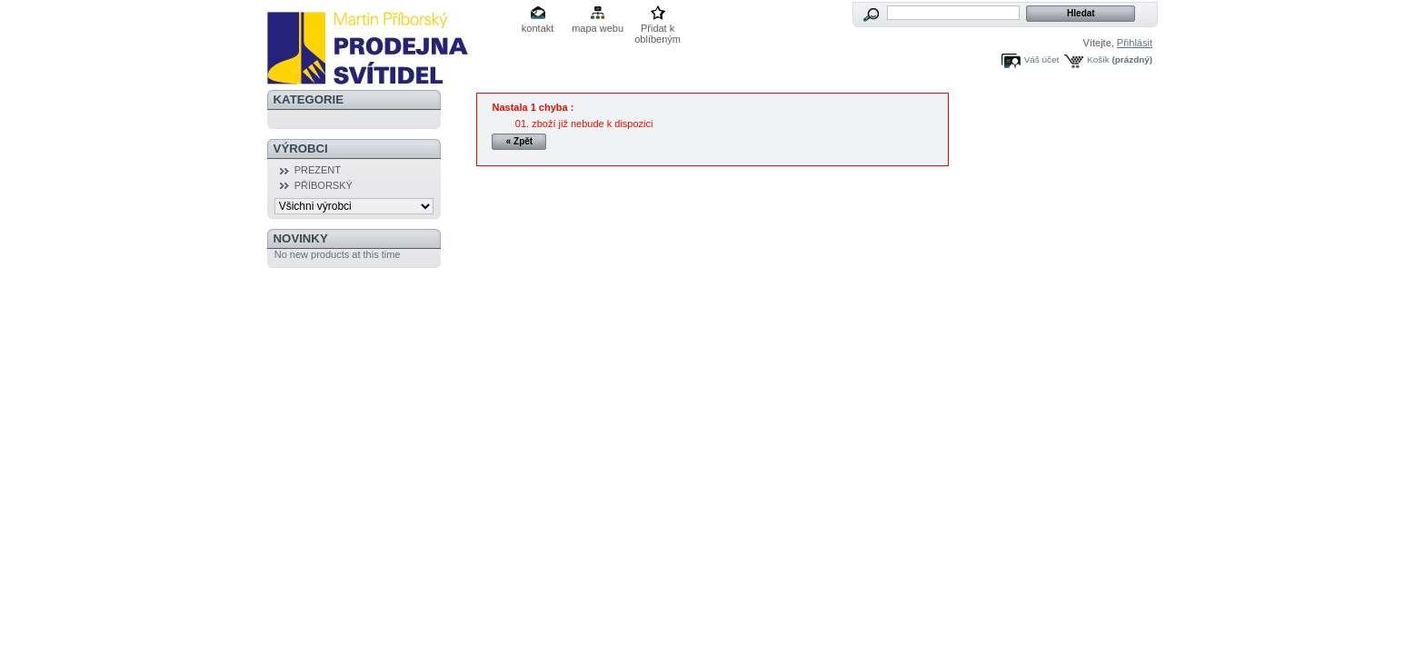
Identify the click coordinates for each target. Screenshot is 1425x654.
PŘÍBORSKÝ (323, 185)
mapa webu (597, 28)
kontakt (537, 28)
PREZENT (317, 169)
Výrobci (301, 148)
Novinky (301, 238)
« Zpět (519, 141)
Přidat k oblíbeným (657, 29)
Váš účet (1041, 59)
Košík (1098, 59)
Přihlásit (1134, 42)
